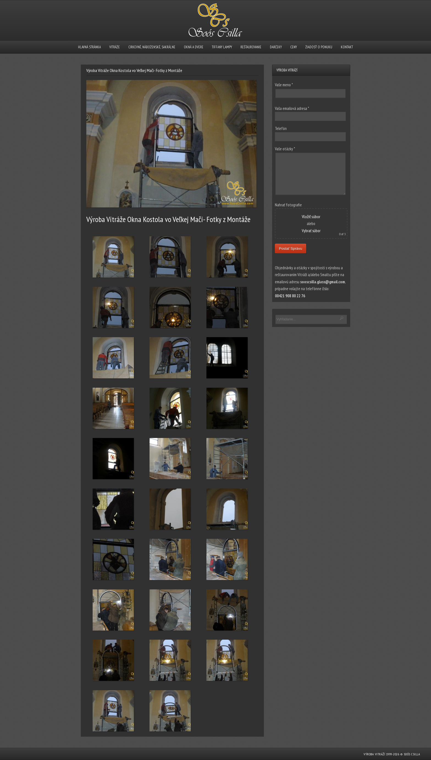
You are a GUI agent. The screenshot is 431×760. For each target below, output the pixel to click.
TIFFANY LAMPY (222, 47)
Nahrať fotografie (288, 204)
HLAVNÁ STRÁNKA (89, 47)
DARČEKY (276, 47)
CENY (293, 47)
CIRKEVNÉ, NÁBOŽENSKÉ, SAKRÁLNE (151, 47)
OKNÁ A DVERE (193, 47)
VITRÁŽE (114, 47)
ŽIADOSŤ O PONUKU (318, 47)
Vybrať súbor (311, 230)
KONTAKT (347, 47)
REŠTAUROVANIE (251, 47)
